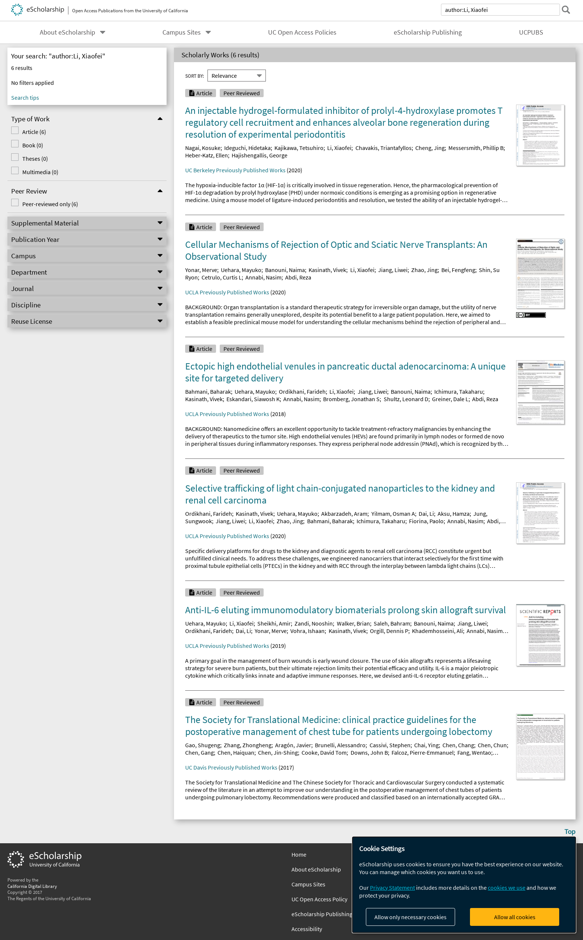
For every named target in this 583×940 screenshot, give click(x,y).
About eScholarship (67, 32)
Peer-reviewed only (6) (50, 204)
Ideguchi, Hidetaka (247, 147)
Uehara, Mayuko (241, 270)
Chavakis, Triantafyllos (383, 147)
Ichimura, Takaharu (458, 391)
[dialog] (464, 885)
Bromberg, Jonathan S (351, 399)
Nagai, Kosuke (202, 147)
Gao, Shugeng (202, 745)
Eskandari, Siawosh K (253, 399)
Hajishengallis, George (259, 155)
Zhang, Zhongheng (247, 745)
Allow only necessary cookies (410, 917)
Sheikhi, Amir (274, 623)
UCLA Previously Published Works (227, 292)
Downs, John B (369, 752)
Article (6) (34, 131)
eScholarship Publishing (428, 32)
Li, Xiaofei (339, 147)
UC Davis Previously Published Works (231, 767)
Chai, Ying (426, 745)
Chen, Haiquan (236, 752)
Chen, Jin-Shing (278, 752)
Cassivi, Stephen (390, 745)
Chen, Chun (492, 745)
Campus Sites (181, 32)
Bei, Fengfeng (458, 270)
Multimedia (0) (40, 172)
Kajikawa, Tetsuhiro (298, 147)
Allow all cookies (514, 917)
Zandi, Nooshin (313, 623)
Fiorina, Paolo (426, 521)
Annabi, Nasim (263, 277)
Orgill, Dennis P (389, 630)
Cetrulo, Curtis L (222, 277)
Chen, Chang (458, 745)
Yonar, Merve (201, 270)
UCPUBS (531, 32)
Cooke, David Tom (324, 752)
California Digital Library (32, 886)
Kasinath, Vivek (327, 270)
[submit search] (566, 10)
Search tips (25, 97)
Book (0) (32, 145)
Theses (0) (35, 158)
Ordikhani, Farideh (302, 391)
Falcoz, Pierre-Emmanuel (423, 752)
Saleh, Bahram (392, 623)
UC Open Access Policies (302, 32)
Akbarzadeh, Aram (344, 513)
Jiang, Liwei (393, 270)
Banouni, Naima (285, 270)
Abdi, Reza (298, 277)
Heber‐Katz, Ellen (206, 155)
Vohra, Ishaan (307, 630)
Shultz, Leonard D (406, 399)
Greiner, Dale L (450, 399)
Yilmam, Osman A (393, 513)
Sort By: (194, 76)
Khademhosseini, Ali (437, 630)
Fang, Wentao (474, 752)
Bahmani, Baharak (208, 391)
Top (570, 831)
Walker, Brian (353, 623)
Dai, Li (426, 513)
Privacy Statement (392, 887)
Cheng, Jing (430, 147)
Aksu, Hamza (454, 513)
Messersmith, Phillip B (475, 147)
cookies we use (506, 887)
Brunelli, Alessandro (340, 745)
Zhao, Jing (424, 270)
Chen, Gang (199, 752)
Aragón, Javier (293, 745)
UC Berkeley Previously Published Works (235, 170)
